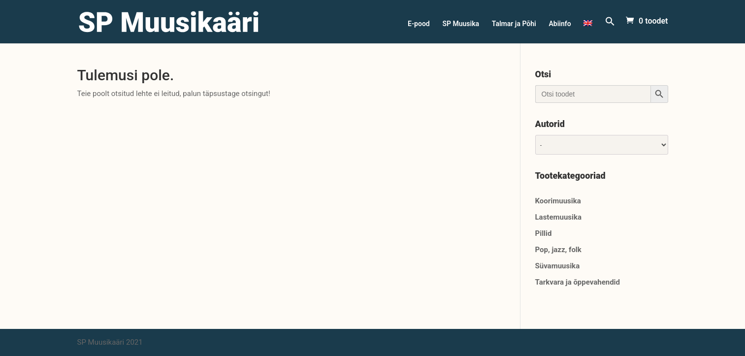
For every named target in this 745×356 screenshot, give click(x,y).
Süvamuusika (557, 265)
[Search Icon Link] (610, 29)
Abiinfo (560, 24)
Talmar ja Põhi (514, 24)
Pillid (543, 233)
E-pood (419, 24)
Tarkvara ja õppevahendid (577, 282)
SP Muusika (460, 24)
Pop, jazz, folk (558, 249)
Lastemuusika (558, 217)
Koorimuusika (558, 200)
